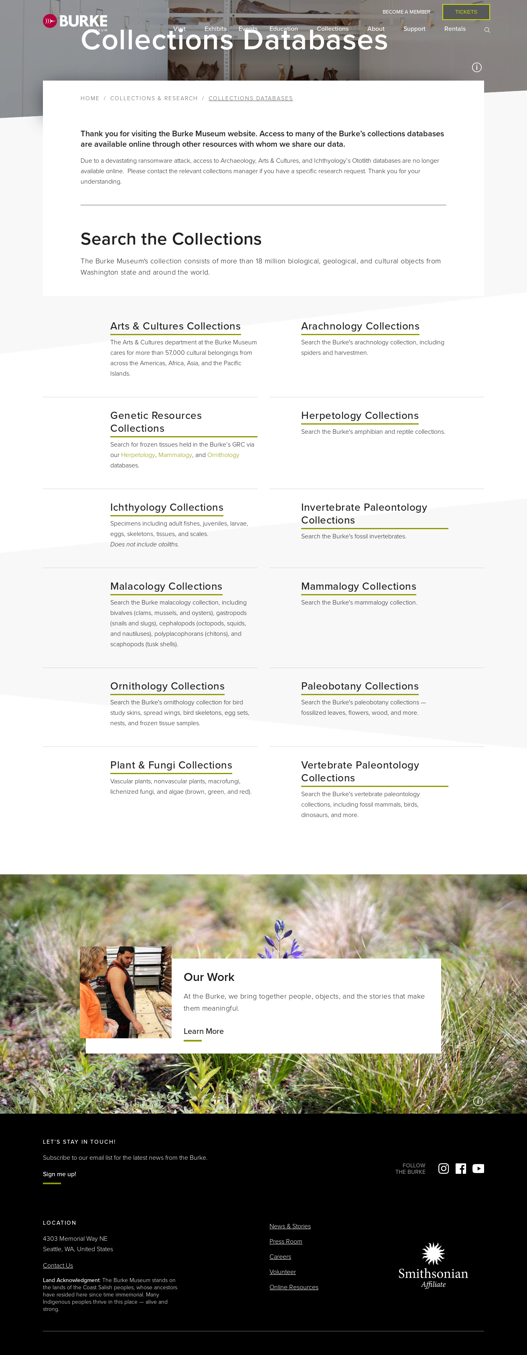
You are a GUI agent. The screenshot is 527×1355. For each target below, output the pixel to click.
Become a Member (406, 12)
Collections (333, 29)
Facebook (461, 1169)
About (376, 29)
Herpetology (138, 455)
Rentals (455, 29)
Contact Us (58, 1266)
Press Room (286, 1242)
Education (285, 29)
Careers (280, 1257)
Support (415, 29)
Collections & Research (154, 98)
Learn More (204, 1031)
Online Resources (294, 1287)
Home (90, 98)
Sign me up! (59, 1174)
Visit (180, 29)
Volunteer (283, 1272)
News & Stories (290, 1226)
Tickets (466, 12)
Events (248, 29)
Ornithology (223, 455)
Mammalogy (175, 455)
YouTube (478, 1169)
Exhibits (216, 29)
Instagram (444, 1169)
